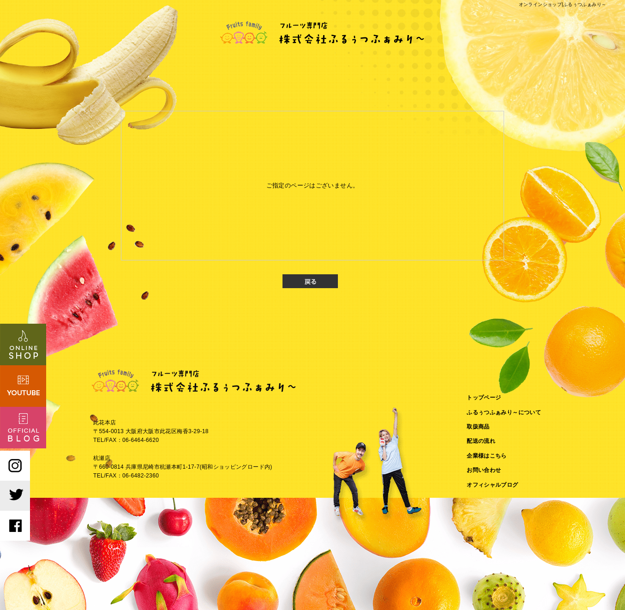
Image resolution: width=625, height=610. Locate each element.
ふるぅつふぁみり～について (504, 412)
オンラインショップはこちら (23, 344)
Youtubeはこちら (23, 386)
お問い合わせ (484, 470)
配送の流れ (481, 441)
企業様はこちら (487, 456)
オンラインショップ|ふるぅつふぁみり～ (563, 4)
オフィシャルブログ (492, 485)
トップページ (484, 397)
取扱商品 (478, 426)
